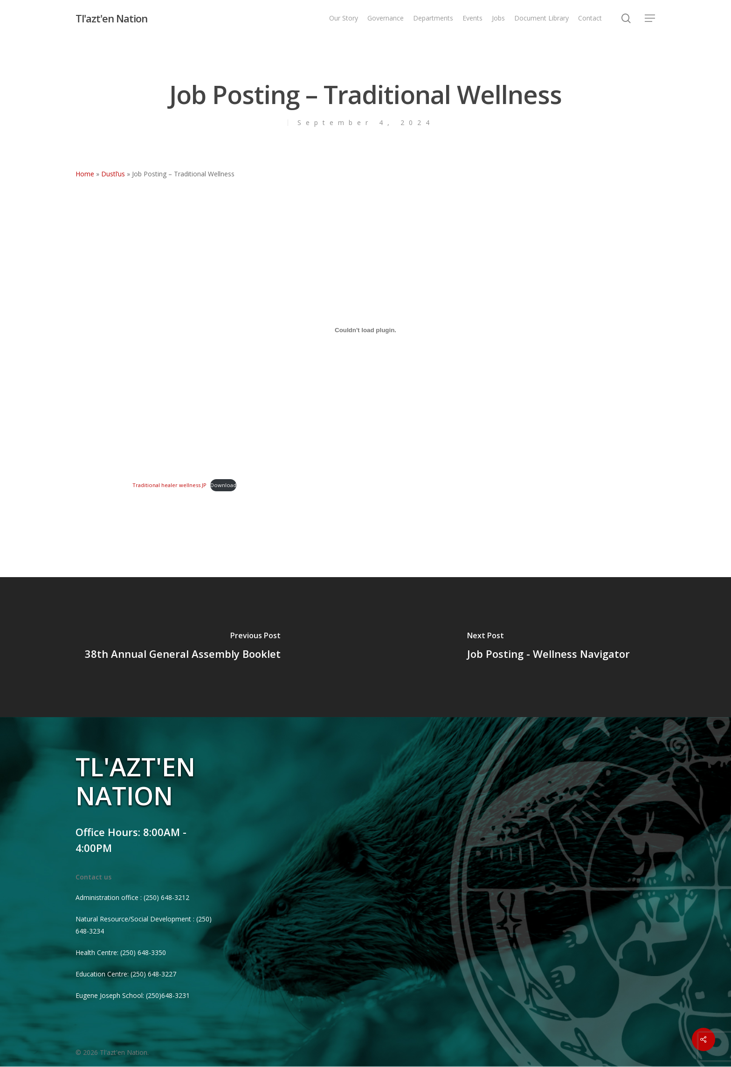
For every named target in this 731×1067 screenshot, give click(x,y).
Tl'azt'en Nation (111, 18)
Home (85, 173)
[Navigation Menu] (650, 18)
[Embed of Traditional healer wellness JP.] (365, 330)
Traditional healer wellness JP (169, 484)
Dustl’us (113, 173)
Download (223, 484)
